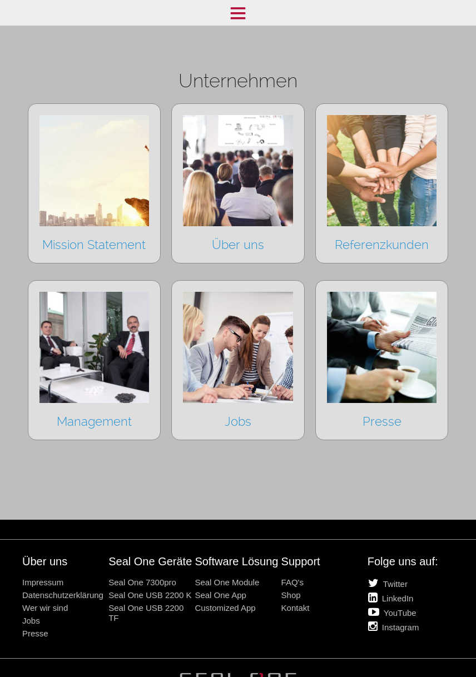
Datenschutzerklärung (62, 595)
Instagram (393, 626)
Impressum (42, 582)
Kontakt (295, 608)
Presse (35, 633)
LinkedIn (391, 597)
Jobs (31, 620)
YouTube (392, 612)
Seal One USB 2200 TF (146, 613)
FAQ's (292, 582)
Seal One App (220, 595)
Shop (291, 595)
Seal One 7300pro (142, 582)
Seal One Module (227, 582)
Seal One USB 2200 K (149, 595)
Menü (238, 13)
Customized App (225, 608)
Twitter (388, 583)
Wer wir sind (45, 608)
